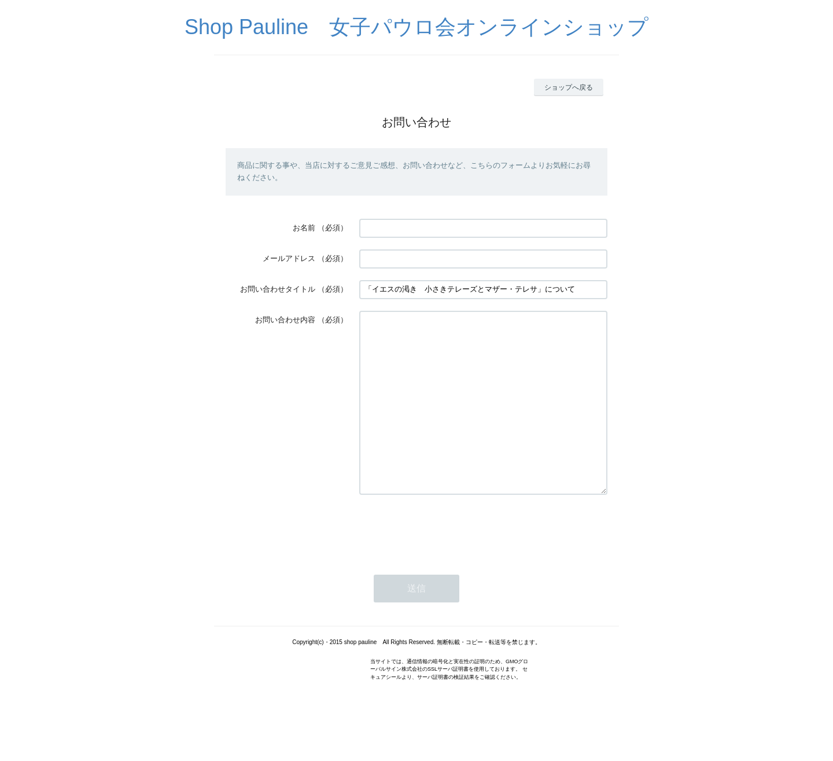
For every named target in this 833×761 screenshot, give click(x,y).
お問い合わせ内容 (285, 319)
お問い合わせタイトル (277, 289)
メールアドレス (289, 258)
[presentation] (447, 563)
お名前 (304, 227)
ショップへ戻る (568, 87)
